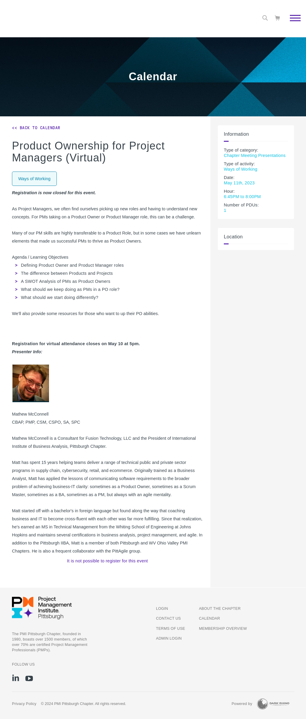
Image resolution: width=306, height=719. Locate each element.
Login (162, 609)
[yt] (29, 678)
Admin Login (169, 638)
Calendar (209, 618)
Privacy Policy (24, 704)
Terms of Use (170, 629)
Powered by (242, 704)
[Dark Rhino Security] (273, 704)
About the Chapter (220, 609)
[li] (15, 678)
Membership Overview (223, 629)
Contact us (168, 618)
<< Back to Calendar (36, 127)
